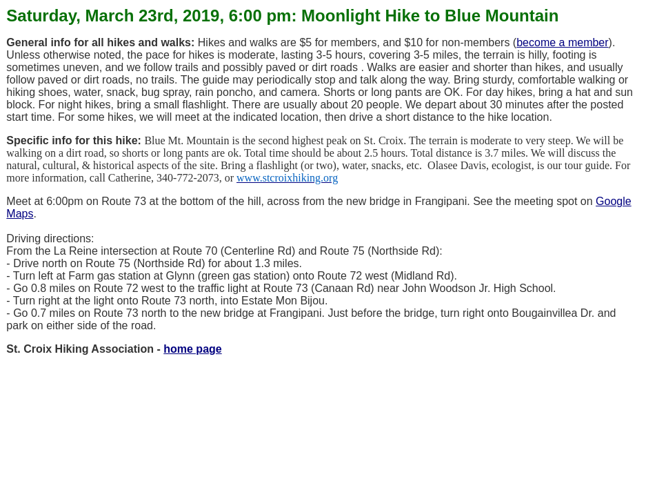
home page (192, 349)
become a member (562, 42)
